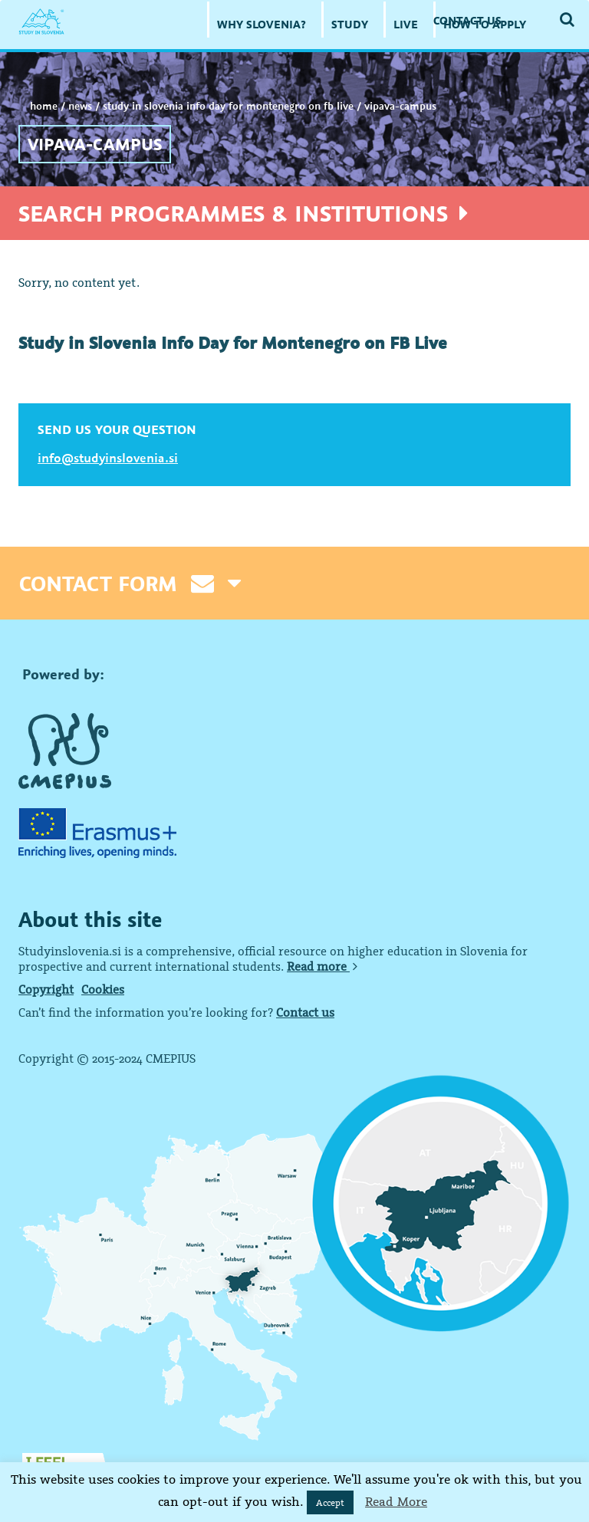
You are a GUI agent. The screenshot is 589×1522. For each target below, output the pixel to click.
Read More (396, 1501)
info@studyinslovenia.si (108, 457)
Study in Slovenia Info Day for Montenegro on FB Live (228, 106)
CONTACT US (467, 20)
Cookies (102, 989)
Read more (322, 966)
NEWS (80, 106)
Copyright (46, 989)
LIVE (405, 24)
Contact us (305, 1012)
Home (44, 106)
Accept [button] (330, 1502)
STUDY (349, 24)
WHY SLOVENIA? (261, 24)
